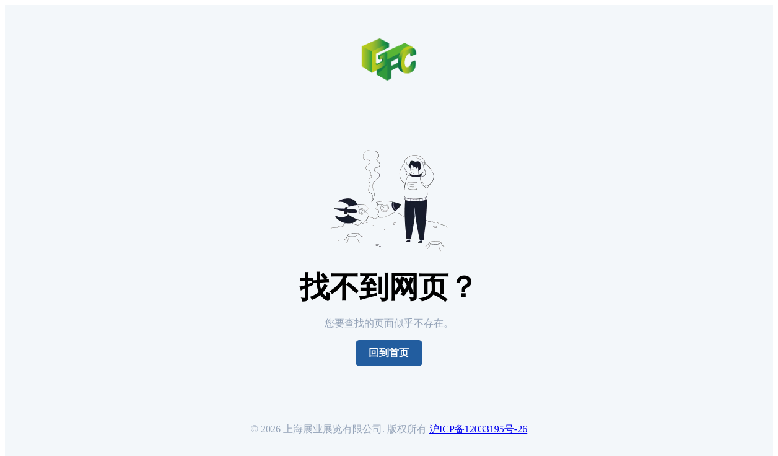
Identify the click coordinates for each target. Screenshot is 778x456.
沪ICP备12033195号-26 (478, 429)
